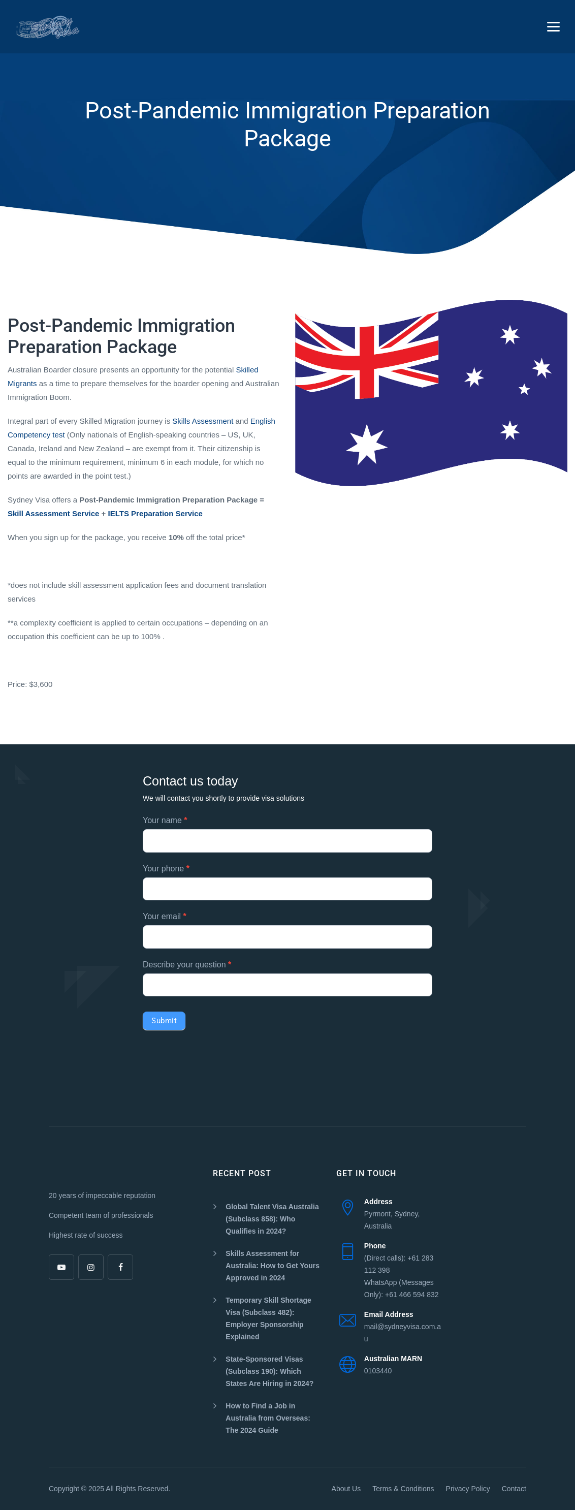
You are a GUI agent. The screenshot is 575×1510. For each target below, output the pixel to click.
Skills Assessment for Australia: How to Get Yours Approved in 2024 (273, 1265)
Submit (164, 1020)
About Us (346, 1489)
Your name (165, 820)
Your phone (166, 868)
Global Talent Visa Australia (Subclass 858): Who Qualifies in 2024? (272, 1219)
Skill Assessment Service (53, 513)
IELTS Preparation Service (155, 513)
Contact (514, 1489)
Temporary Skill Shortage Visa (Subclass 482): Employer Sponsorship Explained (268, 1318)
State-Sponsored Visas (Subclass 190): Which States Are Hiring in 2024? (269, 1371)
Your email (164, 916)
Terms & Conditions (403, 1489)
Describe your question (187, 964)
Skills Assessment (202, 421)
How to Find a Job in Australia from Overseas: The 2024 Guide (268, 1418)
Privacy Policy (468, 1489)
